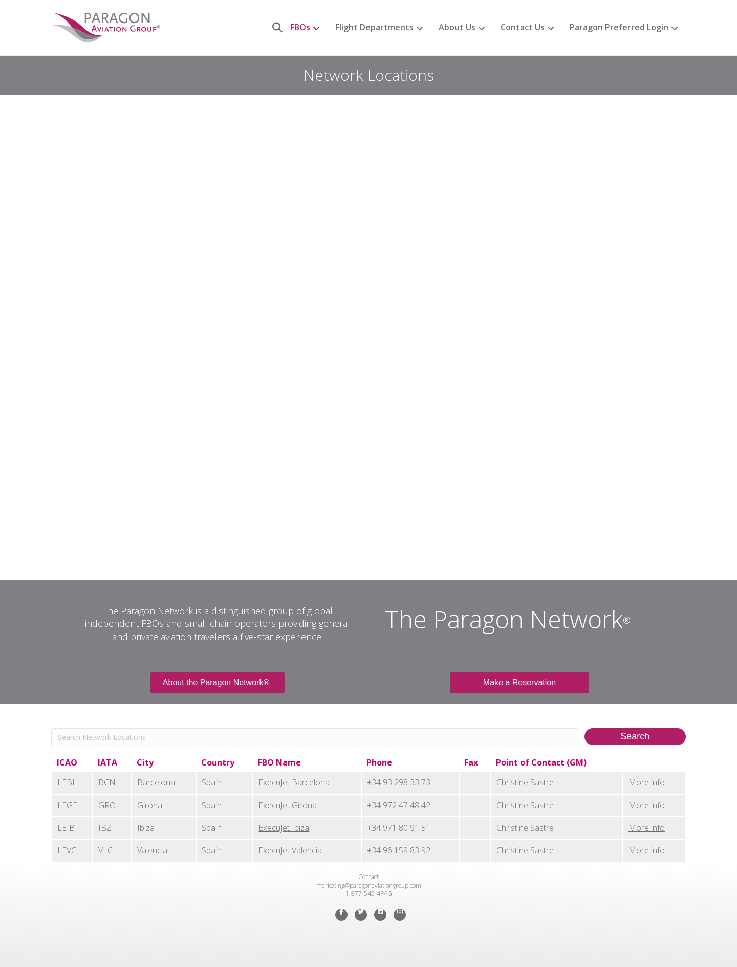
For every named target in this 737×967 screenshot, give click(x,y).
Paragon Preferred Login (619, 27)
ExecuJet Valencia (290, 850)
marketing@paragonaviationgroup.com (368, 885)
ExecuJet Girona (287, 805)
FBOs (300, 27)
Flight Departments (374, 27)
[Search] (274, 27)
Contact (368, 876)
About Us (457, 27)
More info (646, 782)
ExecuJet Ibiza (283, 828)
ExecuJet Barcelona (294, 782)
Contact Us (523, 27)
